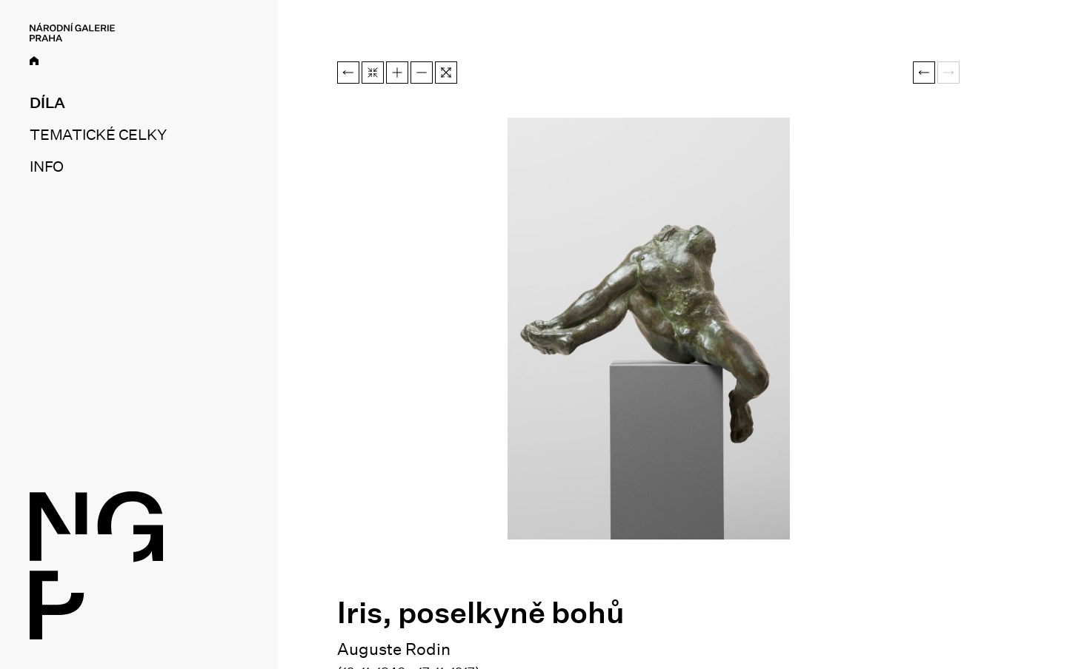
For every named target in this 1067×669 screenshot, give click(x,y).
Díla (47, 103)
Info (47, 166)
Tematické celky (98, 135)
